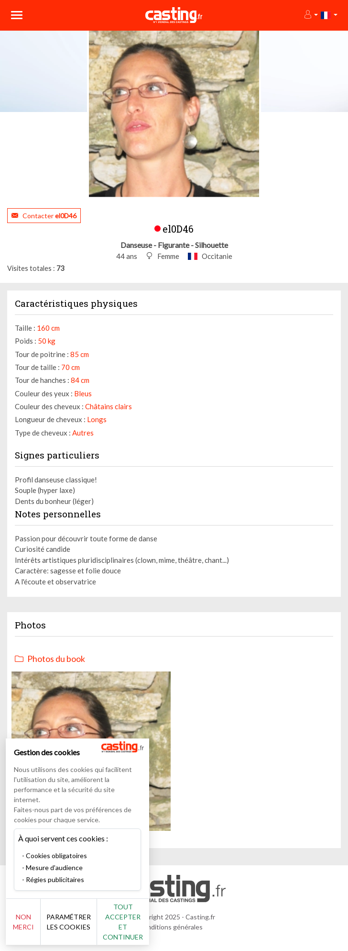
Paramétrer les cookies (68, 922)
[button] (310, 15)
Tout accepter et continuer (123, 922)
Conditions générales (171, 927)
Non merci (23, 922)
